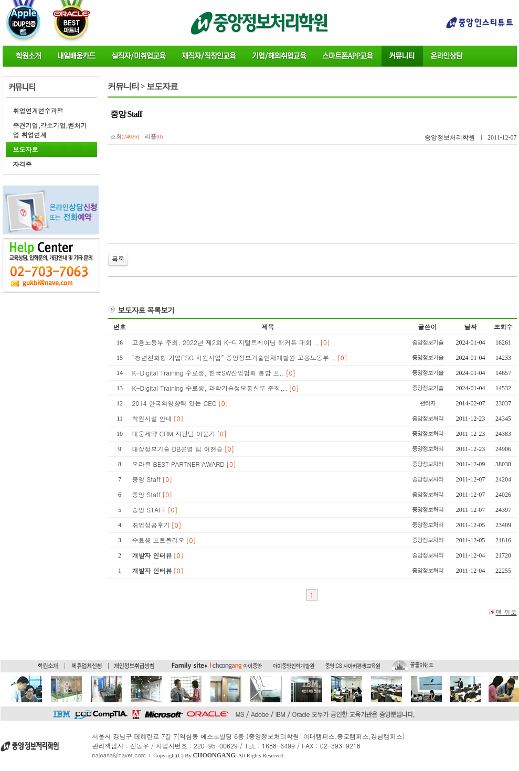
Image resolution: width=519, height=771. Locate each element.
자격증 (22, 163)
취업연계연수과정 (38, 110)
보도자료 (25, 149)
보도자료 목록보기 (146, 310)
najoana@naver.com (119, 755)
